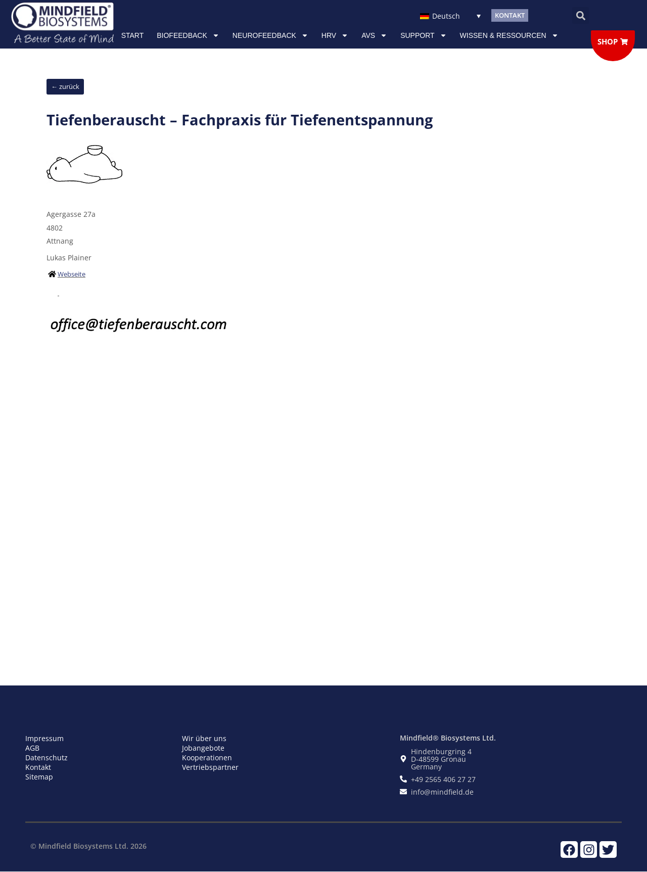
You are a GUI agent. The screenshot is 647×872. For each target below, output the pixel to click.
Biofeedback (188, 35)
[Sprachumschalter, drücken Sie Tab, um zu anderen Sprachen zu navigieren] (450, 15)
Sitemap (39, 777)
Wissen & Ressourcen (509, 35)
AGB (32, 748)
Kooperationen (207, 757)
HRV (334, 35)
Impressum (44, 738)
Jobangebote (203, 748)
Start (132, 35)
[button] (580, 15)
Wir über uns (204, 738)
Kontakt (38, 767)
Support (423, 35)
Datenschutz (46, 757)
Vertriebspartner (210, 767)
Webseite (71, 274)
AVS (374, 35)
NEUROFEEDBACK (270, 35)
